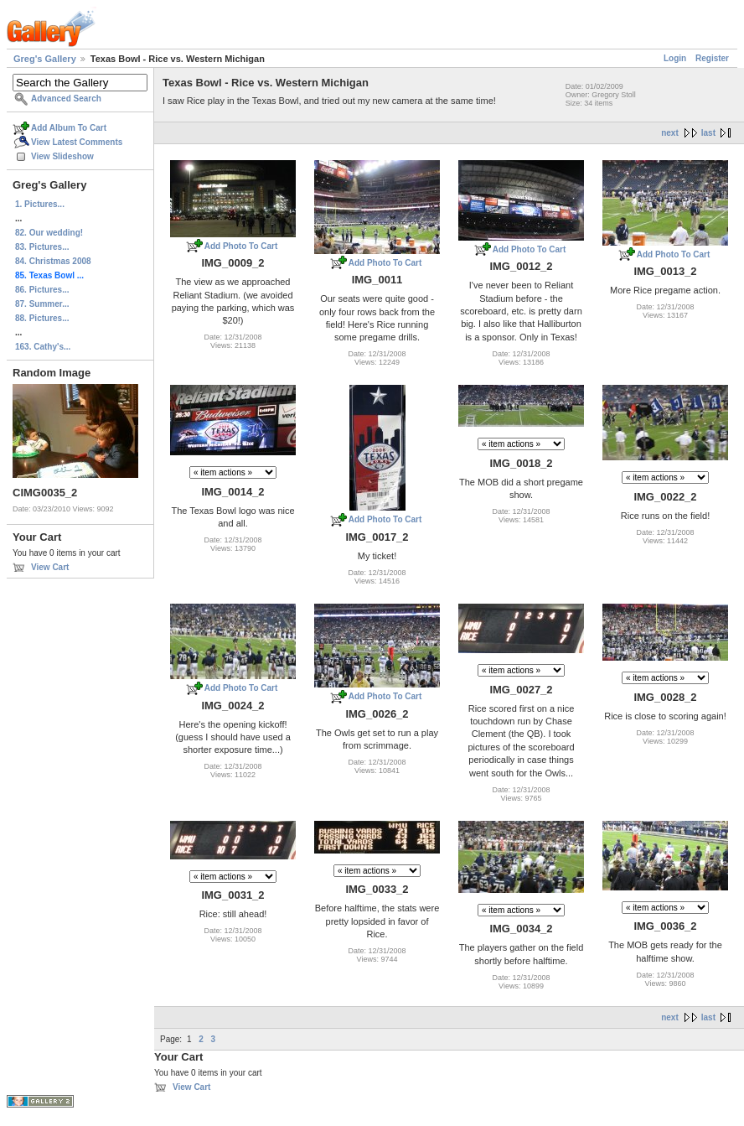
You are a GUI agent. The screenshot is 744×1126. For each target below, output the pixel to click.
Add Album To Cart (68, 127)
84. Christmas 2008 (53, 261)
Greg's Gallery (44, 59)
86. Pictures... (42, 289)
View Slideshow (62, 156)
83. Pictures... (42, 247)
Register (712, 58)
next (670, 133)
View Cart (50, 567)
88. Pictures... (42, 318)
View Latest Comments (76, 142)
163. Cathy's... (42, 346)
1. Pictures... (40, 204)
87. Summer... (42, 304)
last (708, 133)
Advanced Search (66, 98)
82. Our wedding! (49, 232)
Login (675, 58)
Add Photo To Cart (241, 246)
